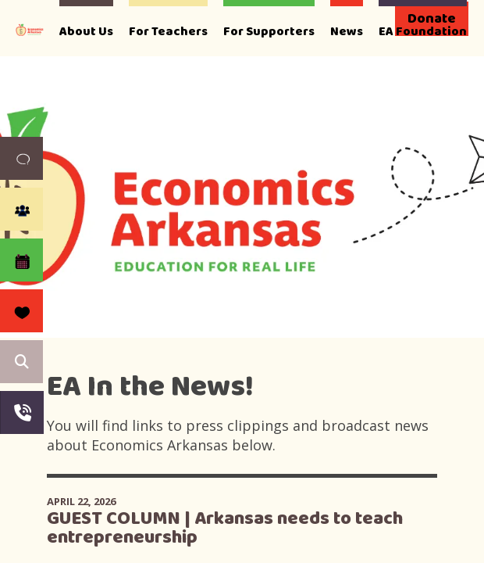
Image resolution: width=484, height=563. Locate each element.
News (346, 31)
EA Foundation (423, 31)
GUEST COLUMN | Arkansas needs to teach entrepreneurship (225, 528)
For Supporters (269, 31)
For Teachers (168, 31)
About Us (86, 31)
